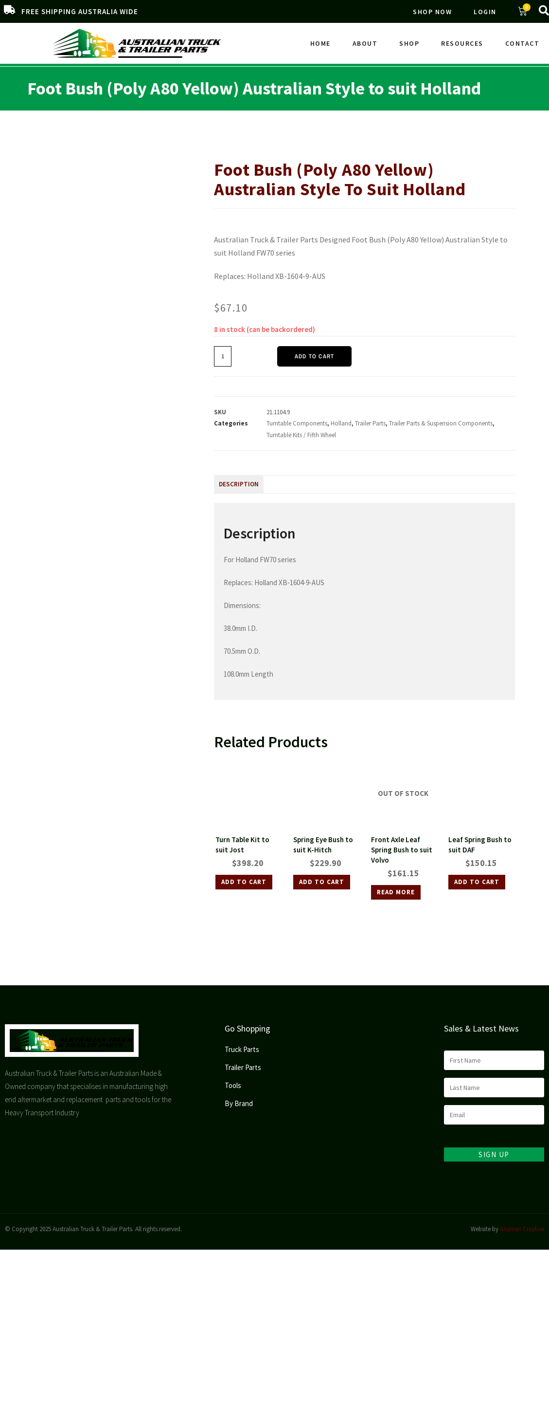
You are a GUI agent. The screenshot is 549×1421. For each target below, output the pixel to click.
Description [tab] (239, 484)
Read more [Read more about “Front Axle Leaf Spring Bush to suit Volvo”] (396, 892)
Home (320, 43)
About (365, 43)
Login (485, 11)
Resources (462, 43)
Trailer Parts (254, 139)
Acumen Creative (522, 1229)
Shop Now (432, 11)
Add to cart (314, 356)
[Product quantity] (222, 356)
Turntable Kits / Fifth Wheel (426, 139)
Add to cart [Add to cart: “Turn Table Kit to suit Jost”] (243, 882)
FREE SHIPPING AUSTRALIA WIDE (79, 11)
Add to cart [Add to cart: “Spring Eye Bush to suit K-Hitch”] (321, 882)
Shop (409, 43)
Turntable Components (296, 423)
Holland (341, 423)
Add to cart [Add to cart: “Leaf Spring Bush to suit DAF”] (476, 882)
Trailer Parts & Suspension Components (331, 139)
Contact (522, 43)
